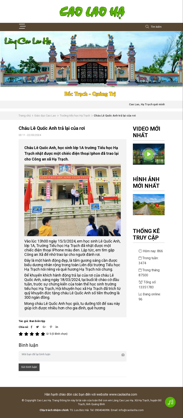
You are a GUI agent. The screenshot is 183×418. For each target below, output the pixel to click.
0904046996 (102, 410)
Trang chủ (25, 115)
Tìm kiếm (154, 27)
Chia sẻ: (24, 327)
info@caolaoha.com (131, 410)
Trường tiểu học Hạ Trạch (75, 115)
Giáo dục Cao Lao (45, 115)
